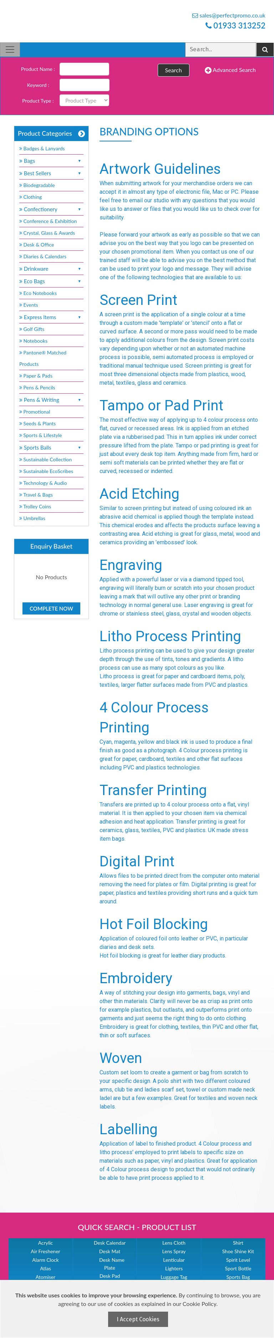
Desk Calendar (110, 1243)
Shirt (238, 1243)
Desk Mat (109, 1251)
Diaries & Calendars (42, 256)
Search (173, 70)
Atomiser (45, 1277)
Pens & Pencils (37, 387)
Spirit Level (238, 1260)
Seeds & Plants (37, 423)
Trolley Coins (35, 506)
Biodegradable (37, 185)
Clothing (30, 197)
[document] (138, 1309)
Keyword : (38, 85)
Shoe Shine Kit (238, 1251)
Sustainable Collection (45, 459)
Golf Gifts (31, 329)
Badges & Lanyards (42, 148)
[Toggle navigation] (10, 49)
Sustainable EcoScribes (46, 471)
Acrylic (45, 1243)
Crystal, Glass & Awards (47, 233)
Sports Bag (238, 1277)
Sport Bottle (238, 1268)
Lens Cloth (174, 1243)
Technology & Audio (43, 483)
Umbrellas (32, 518)
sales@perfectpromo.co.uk (228, 15)
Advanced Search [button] (230, 70)
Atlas (45, 1268)
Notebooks (33, 341)
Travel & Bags (36, 495)
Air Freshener (45, 1251)
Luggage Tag (174, 1277)
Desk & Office (36, 245)
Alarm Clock (45, 1260)
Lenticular (173, 1260)
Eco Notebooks (38, 293)
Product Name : (38, 69)
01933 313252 (235, 25)
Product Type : (38, 101)
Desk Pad (110, 1276)
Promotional (34, 412)
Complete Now (51, 608)
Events (28, 305)
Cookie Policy (199, 1303)
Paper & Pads (35, 376)
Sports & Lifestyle (40, 435)
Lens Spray (174, 1251)
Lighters (174, 1268)
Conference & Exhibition (48, 221)
